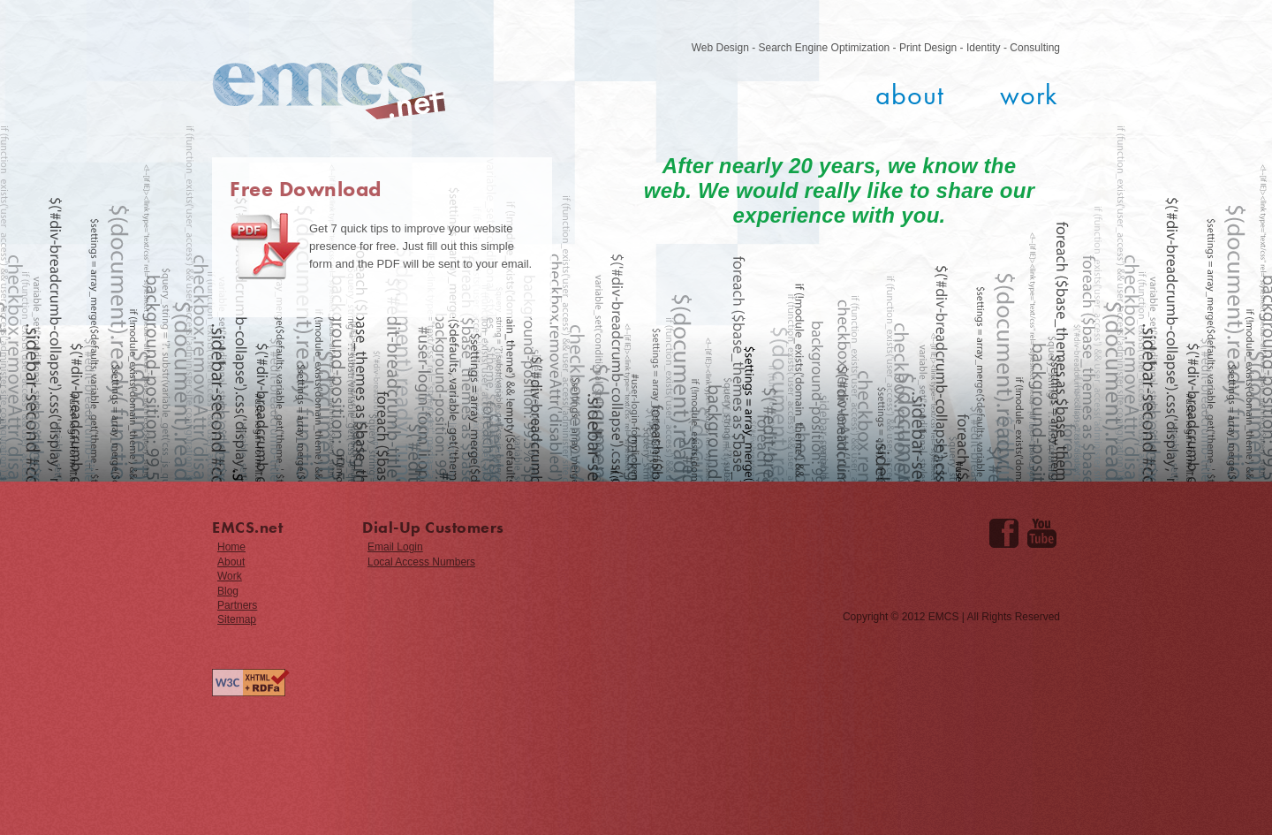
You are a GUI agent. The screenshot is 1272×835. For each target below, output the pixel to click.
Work (1029, 95)
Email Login (395, 547)
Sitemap (236, 619)
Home (231, 547)
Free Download (306, 188)
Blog (227, 591)
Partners (237, 605)
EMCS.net (328, 90)
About (909, 95)
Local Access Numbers (421, 562)
